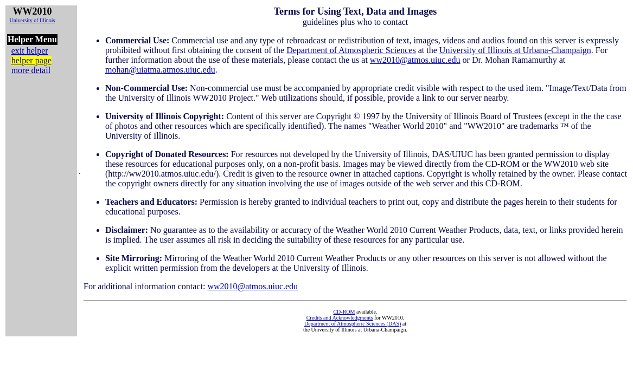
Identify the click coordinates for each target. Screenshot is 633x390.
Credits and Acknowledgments (339, 318)
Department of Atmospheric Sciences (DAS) (352, 324)
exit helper (29, 50)
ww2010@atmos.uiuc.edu (415, 59)
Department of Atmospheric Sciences (351, 50)
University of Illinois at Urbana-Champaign (515, 50)
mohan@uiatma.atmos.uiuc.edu (160, 69)
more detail (30, 70)
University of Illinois (32, 20)
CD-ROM (344, 312)
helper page (31, 60)
